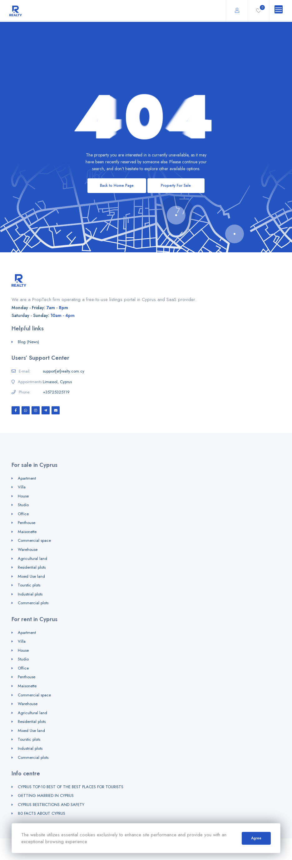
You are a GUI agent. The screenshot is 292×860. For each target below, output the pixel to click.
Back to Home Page (117, 185)
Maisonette (27, 532)
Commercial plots (33, 603)
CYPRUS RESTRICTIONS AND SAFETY (51, 805)
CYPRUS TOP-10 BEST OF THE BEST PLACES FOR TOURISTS (70, 787)
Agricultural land (32, 558)
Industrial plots (30, 594)
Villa (22, 487)
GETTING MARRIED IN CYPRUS (46, 795)
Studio (23, 505)
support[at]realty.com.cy (63, 371)
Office (23, 514)
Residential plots (32, 567)
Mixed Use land (31, 576)
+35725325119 (56, 392)
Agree (256, 838)
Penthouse (26, 523)
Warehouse (27, 549)
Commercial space (34, 540)
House (23, 496)
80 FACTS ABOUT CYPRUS (41, 813)
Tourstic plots (29, 585)
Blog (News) (28, 342)
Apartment (27, 478)
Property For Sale (176, 185)
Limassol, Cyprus (57, 382)
